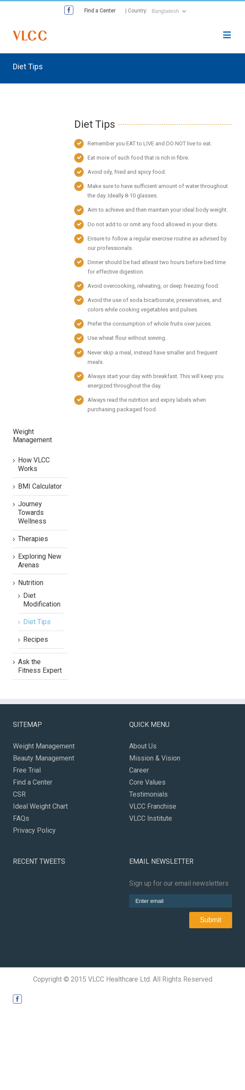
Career (139, 770)
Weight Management (44, 746)
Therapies (33, 539)
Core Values (147, 782)
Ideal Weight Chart (40, 806)
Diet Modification (41, 599)
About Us (143, 746)
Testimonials (148, 794)
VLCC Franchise (152, 806)
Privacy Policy (34, 830)
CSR (19, 794)
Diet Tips (37, 622)
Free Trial (27, 770)
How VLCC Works (34, 464)
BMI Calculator (40, 486)
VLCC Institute (150, 818)
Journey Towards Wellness (32, 512)
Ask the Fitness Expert (40, 666)
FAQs (21, 818)
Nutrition (30, 583)
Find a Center (99, 11)
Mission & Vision (154, 758)
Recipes (35, 639)
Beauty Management (43, 758)
